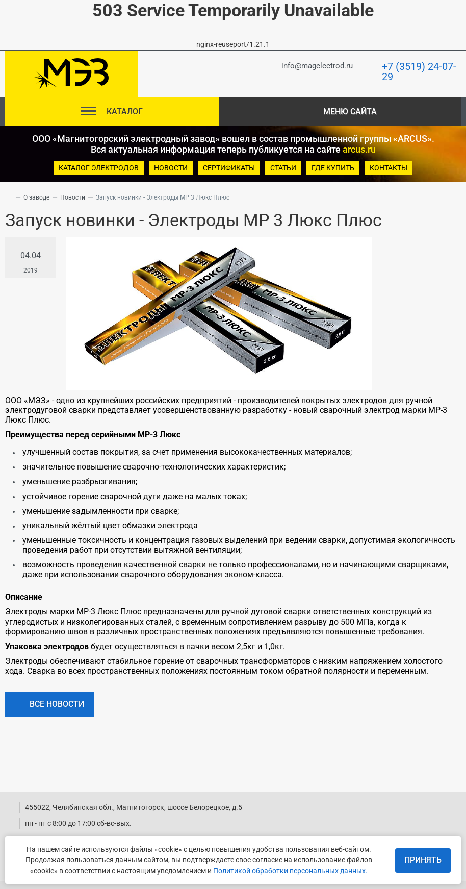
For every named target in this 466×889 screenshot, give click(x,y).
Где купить (333, 168)
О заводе (36, 197)
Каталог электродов (99, 168)
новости (171, 168)
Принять (423, 860)
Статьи (283, 168)
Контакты (388, 168)
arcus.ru (359, 149)
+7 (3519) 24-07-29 (419, 71)
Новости (72, 197)
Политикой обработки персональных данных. (290, 871)
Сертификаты (229, 168)
